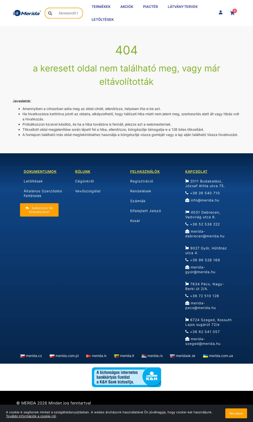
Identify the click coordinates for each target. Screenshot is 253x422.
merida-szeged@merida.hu (203, 341)
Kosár (135, 221)
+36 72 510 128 (202, 296)
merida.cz (34, 356)
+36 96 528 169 (202, 260)
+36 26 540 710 (202, 193)
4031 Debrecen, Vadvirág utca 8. (202, 214)
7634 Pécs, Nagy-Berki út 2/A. (204, 286)
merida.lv (99, 356)
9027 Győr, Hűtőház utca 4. (206, 250)
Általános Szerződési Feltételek (43, 193)
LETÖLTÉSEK (103, 19)
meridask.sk (185, 356)
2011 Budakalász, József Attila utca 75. (205, 183)
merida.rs (155, 356)
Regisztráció (141, 181)
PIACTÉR (150, 6)
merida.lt (127, 356)
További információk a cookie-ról (31, 416)
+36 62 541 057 (202, 332)
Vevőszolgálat (88, 191)
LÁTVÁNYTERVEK (183, 6)
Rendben (236, 413)
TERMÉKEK (101, 6)
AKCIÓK (126, 6)
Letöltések (33, 181)
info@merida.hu (202, 200)
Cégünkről (84, 181)
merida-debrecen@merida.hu (205, 233)
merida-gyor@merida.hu (200, 269)
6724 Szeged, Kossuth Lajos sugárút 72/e (208, 322)
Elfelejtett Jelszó (145, 211)
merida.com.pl (67, 356)
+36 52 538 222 (202, 224)
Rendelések (140, 191)
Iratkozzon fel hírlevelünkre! (39, 210)
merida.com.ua (221, 356)
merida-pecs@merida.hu (200, 305)
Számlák (138, 201)
